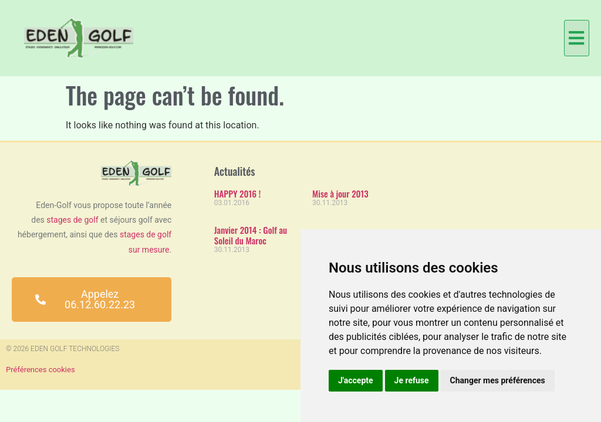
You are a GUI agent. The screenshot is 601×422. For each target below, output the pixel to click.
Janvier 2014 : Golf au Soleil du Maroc (250, 235)
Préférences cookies (40, 369)
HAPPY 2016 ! (237, 193)
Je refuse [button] (411, 380)
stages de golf (72, 219)
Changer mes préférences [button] (497, 380)
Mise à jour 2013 (340, 193)
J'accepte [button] (355, 380)
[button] (576, 38)
